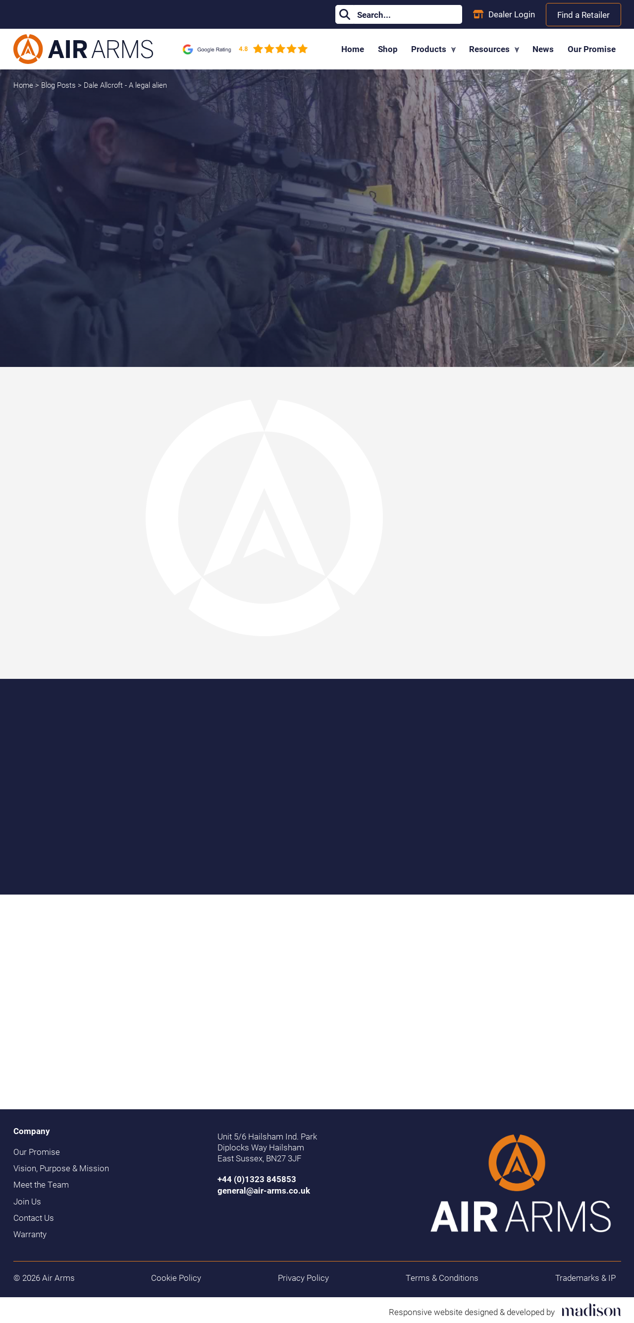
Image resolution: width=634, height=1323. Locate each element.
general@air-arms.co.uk (263, 1190)
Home (352, 49)
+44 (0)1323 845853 (256, 1179)
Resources (494, 49)
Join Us (27, 1201)
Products (433, 49)
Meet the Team (41, 1184)
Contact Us (33, 1217)
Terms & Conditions (442, 1277)
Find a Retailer (583, 14)
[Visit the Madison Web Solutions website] (505, 1310)
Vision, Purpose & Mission (61, 1168)
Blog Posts (59, 85)
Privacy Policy (303, 1277)
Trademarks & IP (585, 1277)
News (543, 49)
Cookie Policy (176, 1277)
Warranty (30, 1234)
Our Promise (592, 49)
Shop (388, 49)
